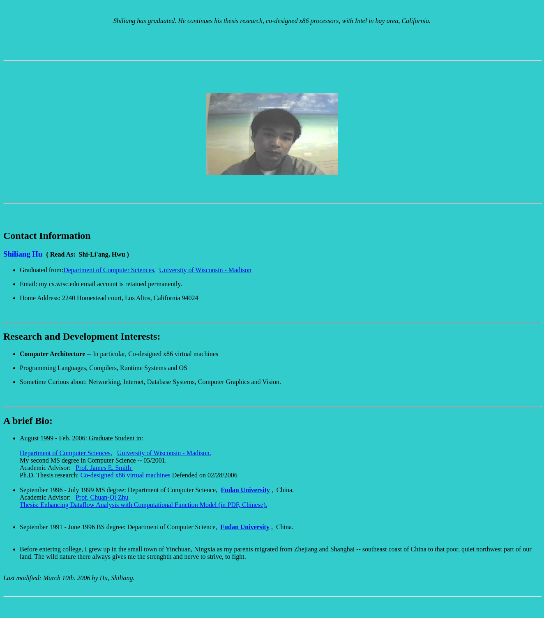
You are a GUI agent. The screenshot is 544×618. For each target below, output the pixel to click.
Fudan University (245, 489)
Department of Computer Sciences (108, 269)
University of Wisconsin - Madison (205, 269)
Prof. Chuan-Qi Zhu (102, 497)
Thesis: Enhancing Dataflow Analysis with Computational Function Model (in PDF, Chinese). (143, 504)
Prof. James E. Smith (104, 467)
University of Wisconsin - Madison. (164, 452)
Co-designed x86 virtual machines (126, 475)
